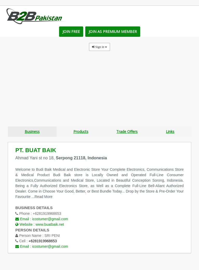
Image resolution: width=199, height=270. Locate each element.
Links (170, 131)
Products (80, 131)
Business (32, 131)
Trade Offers (127, 131)
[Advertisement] (99, 90)
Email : (41, 219)
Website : (39, 224)
